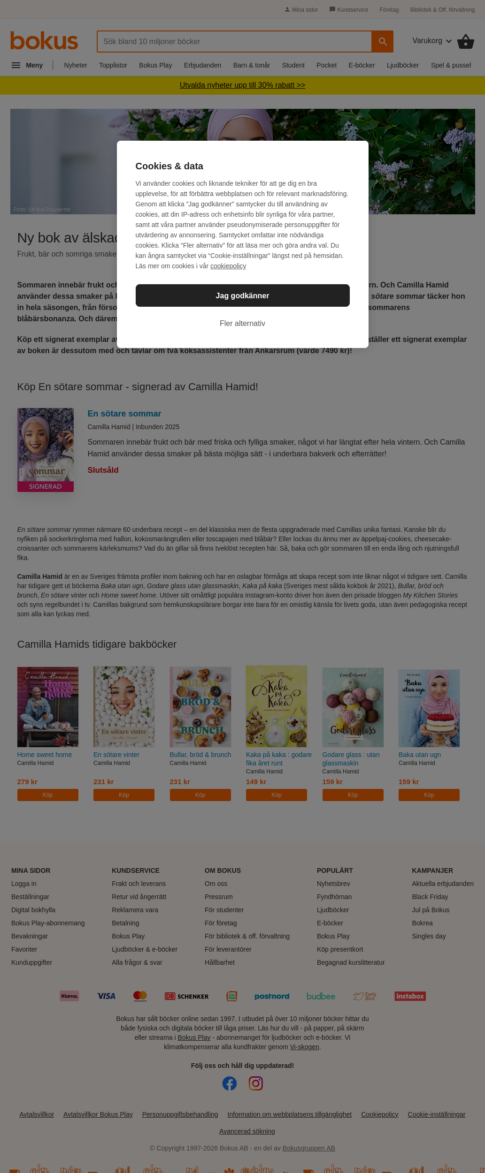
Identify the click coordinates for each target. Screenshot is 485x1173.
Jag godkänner (242, 296)
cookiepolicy (228, 266)
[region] (243, 244)
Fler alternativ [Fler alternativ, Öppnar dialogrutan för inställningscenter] (242, 323)
